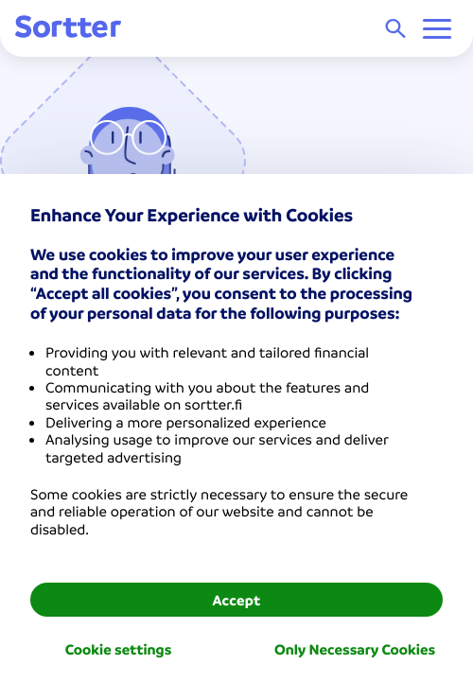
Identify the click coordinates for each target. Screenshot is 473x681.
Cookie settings (118, 648)
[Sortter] (68, 28)
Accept (236, 599)
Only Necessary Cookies (354, 648)
